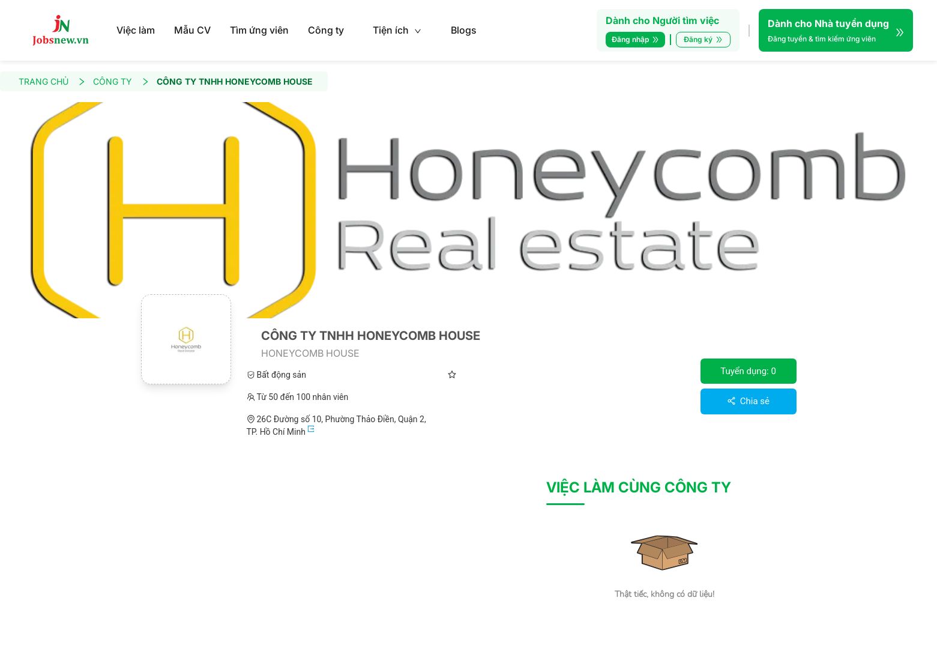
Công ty (326, 30)
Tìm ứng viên (259, 30)
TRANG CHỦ (52, 81)
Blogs (464, 30)
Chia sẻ (748, 401)
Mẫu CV (192, 30)
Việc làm (135, 30)
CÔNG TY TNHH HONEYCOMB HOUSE (235, 81)
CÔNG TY (121, 81)
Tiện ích (397, 30)
